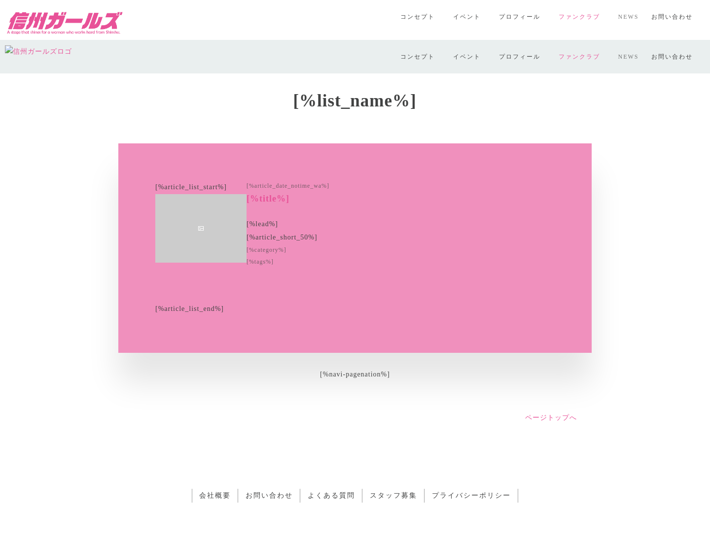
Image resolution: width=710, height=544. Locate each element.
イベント (467, 16)
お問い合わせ (672, 16)
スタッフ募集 (393, 462)
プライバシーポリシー (471, 462)
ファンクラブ (579, 16)
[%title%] (268, 165)
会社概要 (215, 462)
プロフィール (519, 16)
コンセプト (417, 16)
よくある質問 (331, 462)
